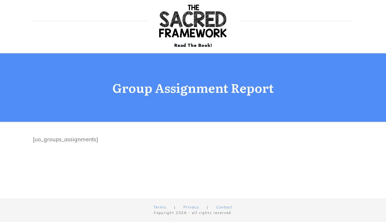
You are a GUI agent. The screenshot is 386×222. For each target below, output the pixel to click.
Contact (224, 207)
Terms (160, 207)
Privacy (191, 207)
